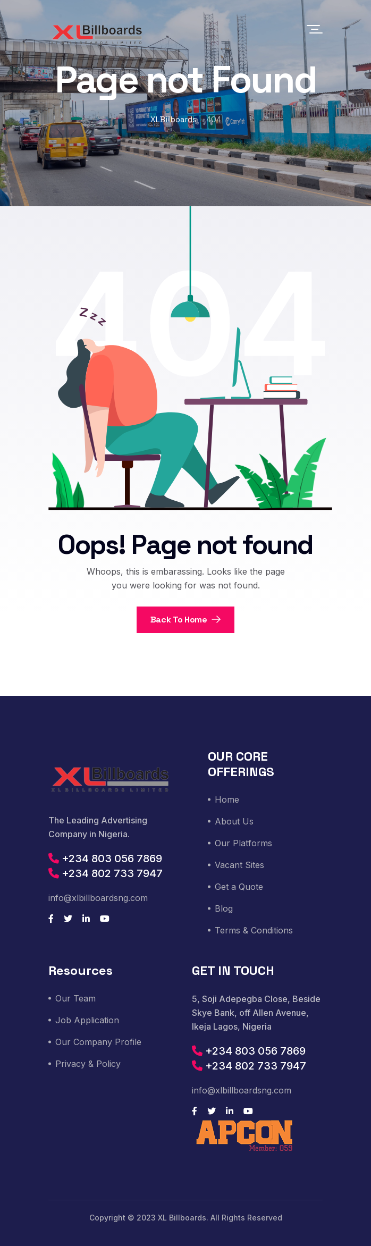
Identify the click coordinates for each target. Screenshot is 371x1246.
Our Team (75, 998)
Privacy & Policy (88, 1063)
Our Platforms (243, 843)
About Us (234, 821)
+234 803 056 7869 (105, 858)
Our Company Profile (98, 1042)
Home (227, 799)
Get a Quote (239, 886)
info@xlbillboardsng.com (98, 898)
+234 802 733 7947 (105, 873)
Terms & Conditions (254, 930)
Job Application (87, 1020)
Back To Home (185, 619)
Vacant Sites (239, 865)
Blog (224, 908)
